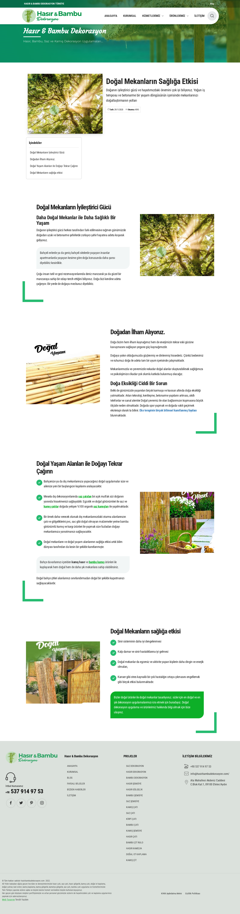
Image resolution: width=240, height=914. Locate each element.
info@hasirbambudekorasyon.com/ (206, 774)
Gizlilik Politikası (192, 893)
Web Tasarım (8, 899)
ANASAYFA (110, 15)
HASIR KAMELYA (134, 848)
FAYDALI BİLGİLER (76, 783)
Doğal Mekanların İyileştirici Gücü (47, 152)
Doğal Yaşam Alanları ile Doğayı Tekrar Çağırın (54, 166)
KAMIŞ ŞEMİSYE (134, 830)
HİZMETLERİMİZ (151, 15)
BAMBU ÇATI (132, 824)
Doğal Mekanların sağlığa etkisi (46, 172)
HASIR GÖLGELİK (134, 789)
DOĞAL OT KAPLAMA (136, 854)
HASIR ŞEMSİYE (133, 783)
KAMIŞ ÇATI (132, 807)
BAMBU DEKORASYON (136, 777)
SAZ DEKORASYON (135, 766)
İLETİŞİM (199, 15)
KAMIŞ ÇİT (131, 860)
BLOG (69, 777)
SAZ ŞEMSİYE (132, 801)
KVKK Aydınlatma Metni (171, 893)
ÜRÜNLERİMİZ (177, 15)
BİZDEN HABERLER (76, 789)
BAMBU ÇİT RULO (134, 842)
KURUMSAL (129, 15)
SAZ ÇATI (130, 813)
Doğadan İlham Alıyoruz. (42, 159)
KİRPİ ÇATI (131, 819)
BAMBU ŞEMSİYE (134, 795)
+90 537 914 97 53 (197, 766)
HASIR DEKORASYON (136, 771)
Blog (212, 3)
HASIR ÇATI (131, 836)
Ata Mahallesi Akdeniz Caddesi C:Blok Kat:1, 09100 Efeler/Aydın (205, 782)
